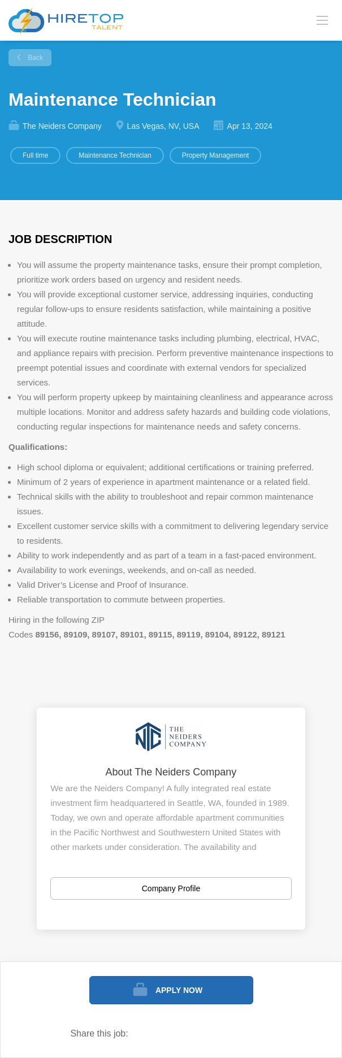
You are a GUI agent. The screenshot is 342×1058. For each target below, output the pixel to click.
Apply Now (178, 990)
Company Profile (171, 888)
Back (34, 58)
